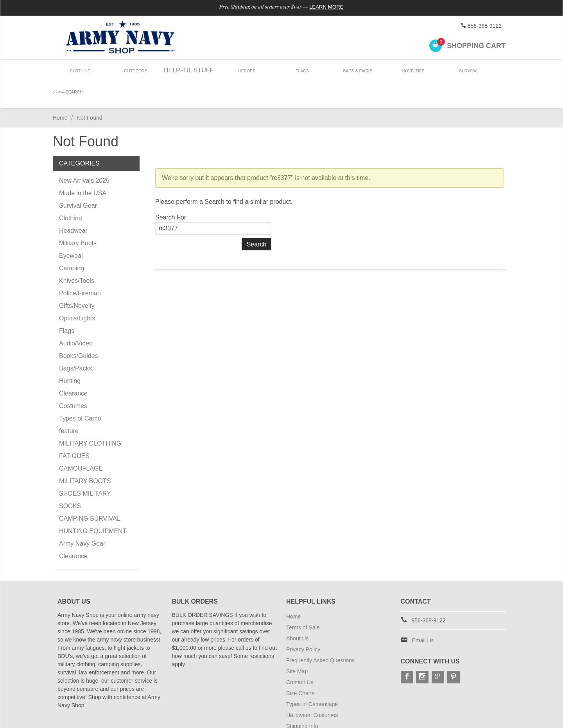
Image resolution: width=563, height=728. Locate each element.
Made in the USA (82, 166)
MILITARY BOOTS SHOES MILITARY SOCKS (85, 466)
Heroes (244, 70)
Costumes (73, 379)
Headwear (73, 203)
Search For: (171, 190)
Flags (299, 70)
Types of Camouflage (312, 677)
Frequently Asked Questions (320, 633)
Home (60, 91)
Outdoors (135, 70)
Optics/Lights (77, 291)
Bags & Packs (354, 70)
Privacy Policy (303, 622)
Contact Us (299, 655)
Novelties (409, 70)
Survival (464, 70)
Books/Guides (78, 328)
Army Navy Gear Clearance (82, 522)
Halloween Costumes (312, 688)
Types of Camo (80, 391)
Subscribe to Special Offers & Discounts (334, 710)
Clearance (73, 366)
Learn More (330, 7)
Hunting (70, 354)
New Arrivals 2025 (84, 153)
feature (69, 404)
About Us (297, 611)
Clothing (80, 70)
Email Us (423, 613)
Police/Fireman (80, 266)
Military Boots (78, 216)
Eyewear (71, 228)
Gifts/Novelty (77, 278)
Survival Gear (78, 178)
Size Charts (300, 666)
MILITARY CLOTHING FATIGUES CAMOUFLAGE (90, 429)
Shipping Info (302, 699)
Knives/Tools (76, 253)
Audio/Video (76, 316)
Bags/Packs (75, 341)
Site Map (297, 644)
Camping (71, 241)
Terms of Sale (303, 600)
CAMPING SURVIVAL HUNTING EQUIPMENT (92, 497)
